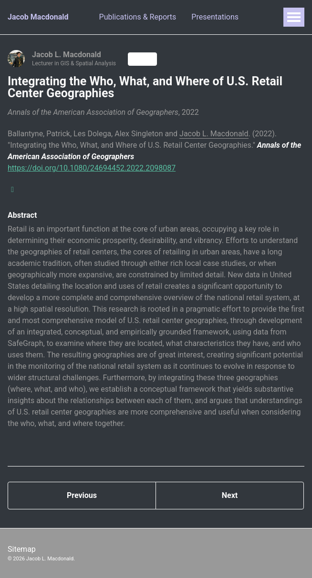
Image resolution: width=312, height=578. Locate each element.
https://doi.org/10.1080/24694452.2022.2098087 (92, 167)
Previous (82, 495)
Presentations (215, 16)
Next (230, 495)
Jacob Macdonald (38, 16)
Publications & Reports (138, 16)
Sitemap (22, 549)
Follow (142, 59)
